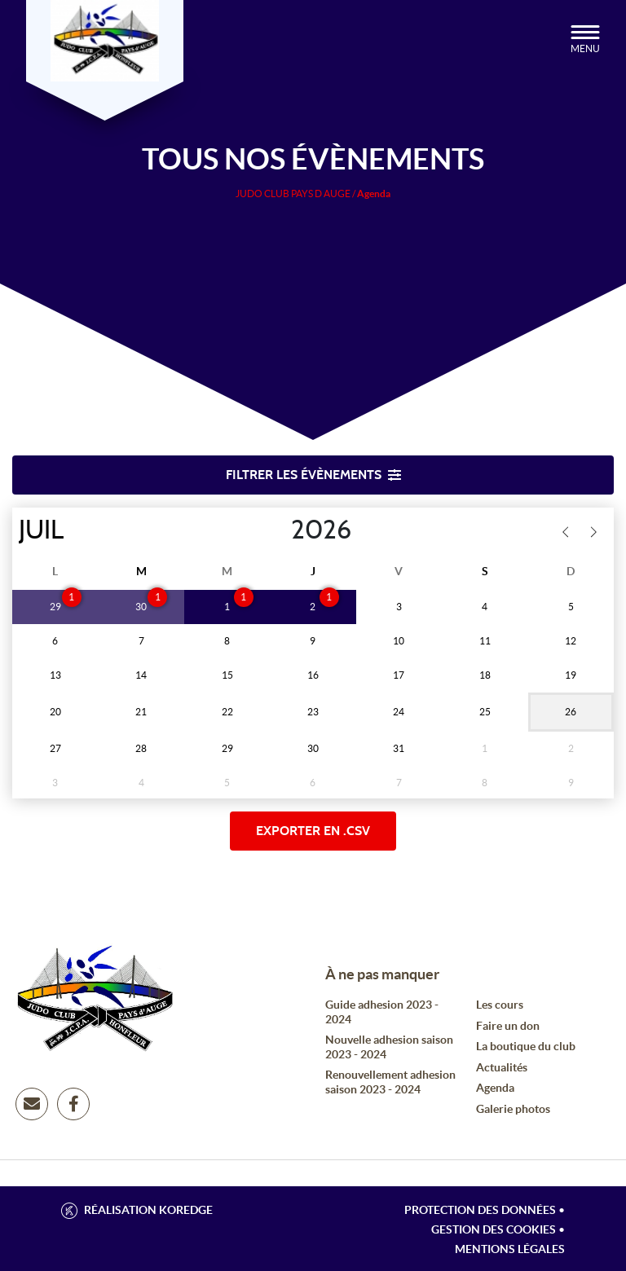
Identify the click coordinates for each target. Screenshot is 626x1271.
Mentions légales (510, 1249)
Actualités (501, 1067)
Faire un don (508, 1025)
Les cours (499, 1004)
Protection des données (480, 1209)
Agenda (495, 1087)
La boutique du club (525, 1046)
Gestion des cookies (493, 1229)
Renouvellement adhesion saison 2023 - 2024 (390, 1082)
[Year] (278, 530)
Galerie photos (513, 1108)
